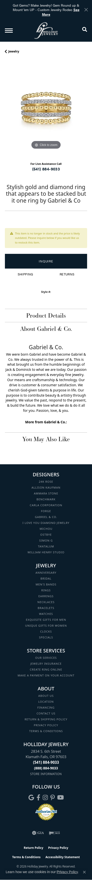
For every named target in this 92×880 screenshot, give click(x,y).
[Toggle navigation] (9, 31)
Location (46, 701)
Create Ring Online (46, 669)
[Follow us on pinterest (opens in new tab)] (52, 798)
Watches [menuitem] (46, 614)
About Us (46, 696)
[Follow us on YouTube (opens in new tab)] (60, 798)
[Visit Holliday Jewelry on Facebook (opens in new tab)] (38, 798)
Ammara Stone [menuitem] (46, 493)
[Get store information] (46, 774)
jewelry (13, 51)
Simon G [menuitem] (46, 540)
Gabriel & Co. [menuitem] (46, 517)
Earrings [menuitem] (46, 596)
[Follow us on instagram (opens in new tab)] (45, 798)
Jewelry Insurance (46, 663)
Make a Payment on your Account (46, 675)
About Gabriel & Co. (46, 328)
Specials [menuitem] (46, 637)
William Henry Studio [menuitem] (45, 552)
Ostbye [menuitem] (46, 534)
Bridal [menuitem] (46, 578)
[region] (46, 109)
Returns (67, 274)
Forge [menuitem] (46, 511)
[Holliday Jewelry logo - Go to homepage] (46, 30)
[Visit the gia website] (38, 833)
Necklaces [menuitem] (46, 602)
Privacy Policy (46, 725)
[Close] (86, 10)
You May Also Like (46, 439)
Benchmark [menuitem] (46, 499)
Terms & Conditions (46, 731)
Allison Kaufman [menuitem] (46, 487)
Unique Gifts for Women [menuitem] (46, 625)
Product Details (46, 315)
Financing (45, 707)
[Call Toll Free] (46, 768)
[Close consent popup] (84, 872)
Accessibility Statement (62, 857)
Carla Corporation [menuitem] (46, 505)
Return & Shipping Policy (46, 719)
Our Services (46, 658)
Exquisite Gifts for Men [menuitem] (46, 619)
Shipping (25, 274)
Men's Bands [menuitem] (46, 584)
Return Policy (33, 848)
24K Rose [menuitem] (46, 481)
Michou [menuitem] (45, 529)
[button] (84, 30)
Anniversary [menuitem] (46, 572)
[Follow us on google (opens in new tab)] (31, 798)
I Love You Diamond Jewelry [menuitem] (46, 523)
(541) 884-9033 (46, 169)
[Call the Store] (46, 762)
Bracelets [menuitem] (46, 608)
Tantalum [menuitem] (46, 546)
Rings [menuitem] (46, 590)
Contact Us (46, 713)
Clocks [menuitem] (46, 631)
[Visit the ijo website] (54, 833)
